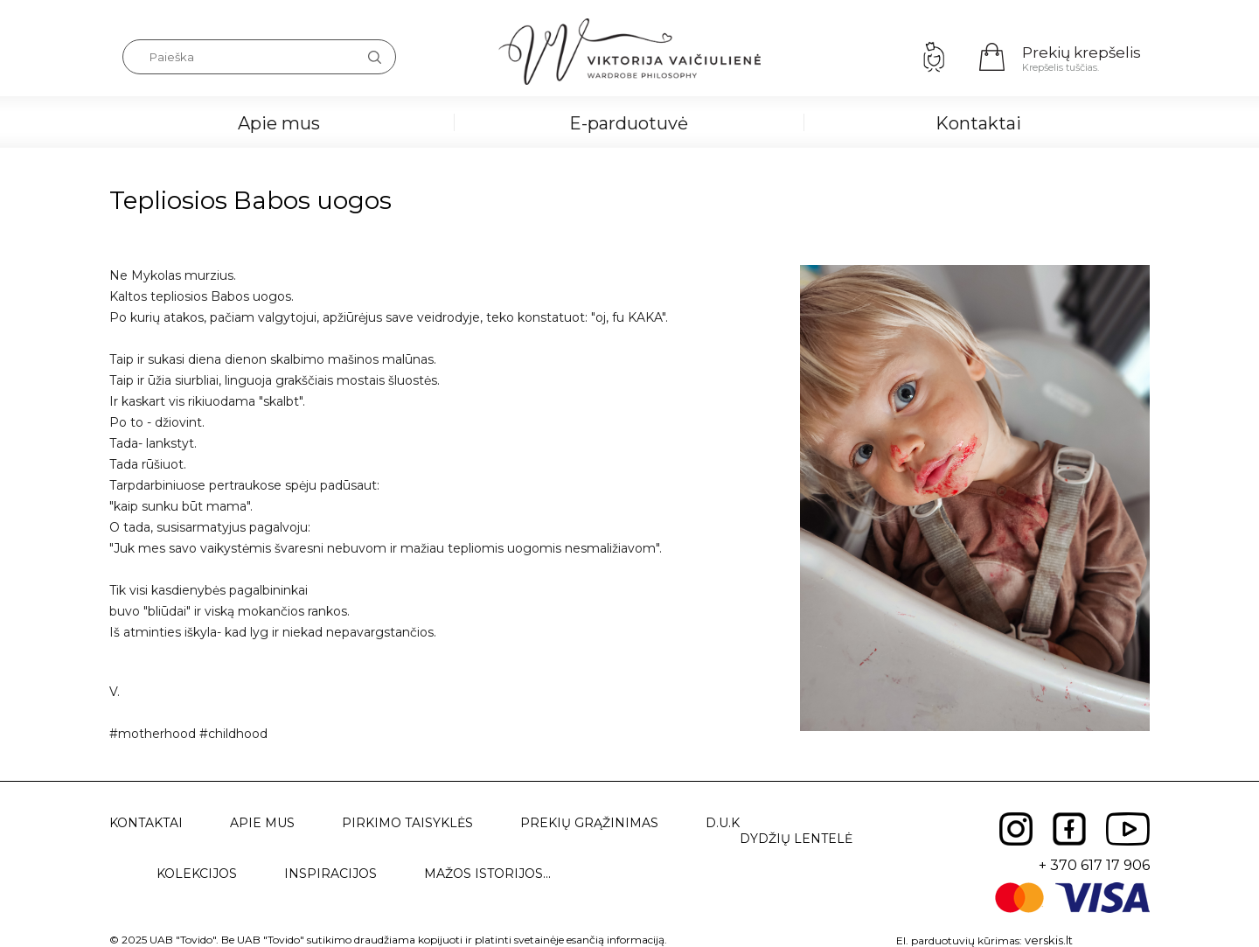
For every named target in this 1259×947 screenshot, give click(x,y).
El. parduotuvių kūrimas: (959, 940)
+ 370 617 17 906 (1094, 865)
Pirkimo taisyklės (407, 823)
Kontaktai (978, 123)
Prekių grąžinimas (589, 823)
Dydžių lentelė (796, 838)
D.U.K (723, 823)
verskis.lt (1049, 940)
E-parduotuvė (628, 123)
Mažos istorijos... (487, 873)
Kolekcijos (197, 873)
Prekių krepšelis (1081, 52)
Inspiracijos (330, 873)
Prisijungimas (933, 57)
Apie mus (279, 123)
